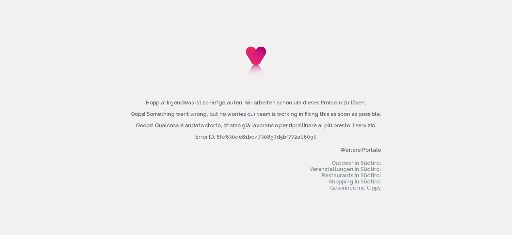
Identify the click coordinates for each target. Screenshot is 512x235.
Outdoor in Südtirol (356, 163)
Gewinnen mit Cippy (355, 188)
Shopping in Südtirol (355, 182)
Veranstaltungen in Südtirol (345, 169)
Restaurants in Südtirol (351, 175)
